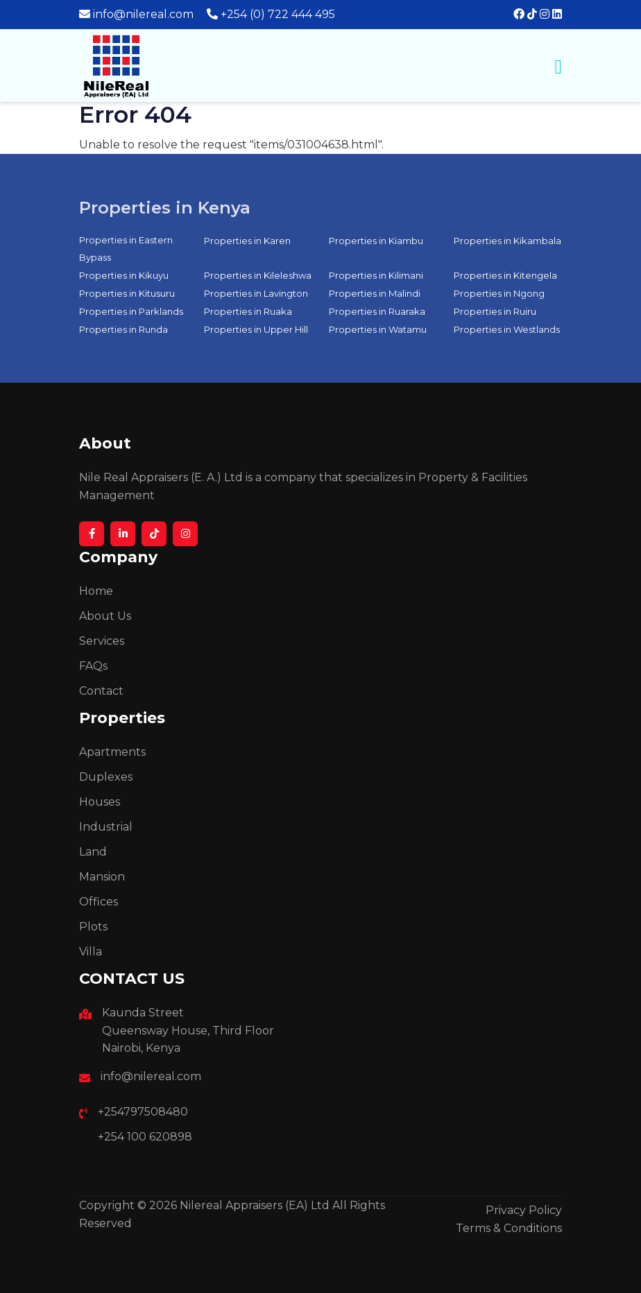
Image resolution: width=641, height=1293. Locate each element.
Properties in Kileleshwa (257, 275)
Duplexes (106, 776)
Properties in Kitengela (505, 275)
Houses (99, 801)
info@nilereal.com (143, 14)
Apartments (112, 751)
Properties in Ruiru (495, 311)
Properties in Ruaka (248, 311)
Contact (101, 690)
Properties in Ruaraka (377, 311)
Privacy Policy (524, 1210)
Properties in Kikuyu (124, 275)
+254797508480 (143, 1111)
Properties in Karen (247, 240)
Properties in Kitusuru (127, 293)
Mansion (102, 876)
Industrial (106, 826)
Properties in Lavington (256, 293)
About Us (105, 616)
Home (96, 591)
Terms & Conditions (509, 1228)
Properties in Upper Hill (256, 329)
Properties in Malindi (374, 293)
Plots (93, 926)
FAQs (93, 665)
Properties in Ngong (499, 293)
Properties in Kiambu (376, 240)
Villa (90, 951)
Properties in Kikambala (507, 240)
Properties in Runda (123, 329)
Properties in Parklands (131, 311)
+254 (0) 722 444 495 (278, 14)
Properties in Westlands (507, 329)
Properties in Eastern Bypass (126, 248)
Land (93, 851)
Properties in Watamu (378, 329)
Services (101, 641)
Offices (98, 901)
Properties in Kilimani (376, 275)
